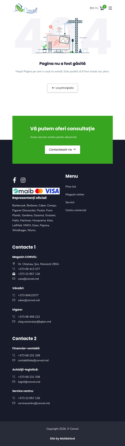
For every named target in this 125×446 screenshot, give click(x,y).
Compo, (52, 205)
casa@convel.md (28, 279)
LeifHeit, (17, 225)
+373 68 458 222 (29, 317)
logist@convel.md (29, 382)
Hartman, (26, 220)
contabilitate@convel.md (33, 360)
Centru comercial (76, 210)
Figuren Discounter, (24, 210)
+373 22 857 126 (29, 274)
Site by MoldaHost (62, 438)
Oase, (36, 225)
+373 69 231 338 (29, 355)
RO (92, 8)
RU (97, 8)
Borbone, (33, 205)
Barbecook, (19, 205)
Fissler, (41, 210)
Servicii (70, 202)
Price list (71, 187)
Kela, (50, 220)
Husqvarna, (39, 220)
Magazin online (75, 194)
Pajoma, (45, 225)
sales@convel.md (29, 300)
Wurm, (32, 230)
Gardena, (28, 215)
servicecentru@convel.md (34, 403)
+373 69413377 (28, 295)
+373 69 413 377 (29, 269)
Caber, (43, 205)
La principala (63, 88)
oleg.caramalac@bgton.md (34, 322)
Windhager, (20, 230)
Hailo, (16, 220)
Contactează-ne (62, 150)
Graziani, (50, 215)
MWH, (27, 225)
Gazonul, (39, 215)
